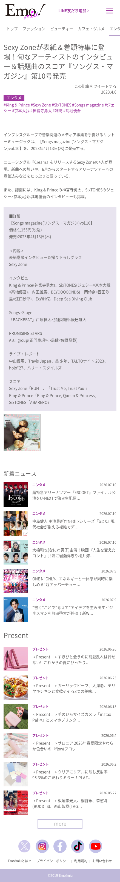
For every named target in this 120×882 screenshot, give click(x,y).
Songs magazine (89, 104)
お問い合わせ (102, 860)
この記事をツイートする (95, 86)
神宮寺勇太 (42, 110)
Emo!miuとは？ (20, 860)
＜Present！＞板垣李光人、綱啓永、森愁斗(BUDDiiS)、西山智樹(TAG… (70, 803)
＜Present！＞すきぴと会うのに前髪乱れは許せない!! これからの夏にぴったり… (73, 659)
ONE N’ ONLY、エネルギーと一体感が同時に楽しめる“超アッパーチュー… (72, 581)
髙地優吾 (73, 110)
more (60, 823)
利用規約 (80, 860)
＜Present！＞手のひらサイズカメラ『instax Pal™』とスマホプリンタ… (71, 717)
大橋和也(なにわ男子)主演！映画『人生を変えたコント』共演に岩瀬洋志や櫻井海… (74, 552)
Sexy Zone (42, 104)
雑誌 (58, 110)
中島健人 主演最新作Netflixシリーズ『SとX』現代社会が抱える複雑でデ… (73, 523)
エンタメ (14, 97)
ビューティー (61, 28)
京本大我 (22, 110)
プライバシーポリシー (52, 860)
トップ (12, 28)
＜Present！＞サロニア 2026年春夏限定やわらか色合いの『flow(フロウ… (72, 745)
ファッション (33, 28)
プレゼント (40, 649)
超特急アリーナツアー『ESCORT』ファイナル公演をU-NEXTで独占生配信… (74, 495)
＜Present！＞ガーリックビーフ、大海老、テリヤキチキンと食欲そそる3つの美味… (73, 688)
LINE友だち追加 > (73, 10)
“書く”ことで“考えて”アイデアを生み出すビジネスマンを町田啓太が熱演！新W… (72, 610)
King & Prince (18, 104)
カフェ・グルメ (91, 28)
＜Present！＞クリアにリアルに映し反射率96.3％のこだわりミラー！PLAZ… (70, 774)
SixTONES (62, 104)
